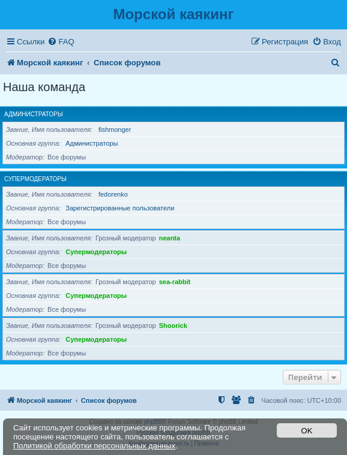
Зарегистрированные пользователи (119, 208)
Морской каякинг (173, 14)
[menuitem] (60, 41)
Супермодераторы (35, 179)
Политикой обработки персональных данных (94, 445)
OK (307, 430)
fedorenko (113, 194)
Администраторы (33, 114)
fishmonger (114, 129)
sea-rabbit (175, 281)
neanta (169, 238)
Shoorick (173, 325)
